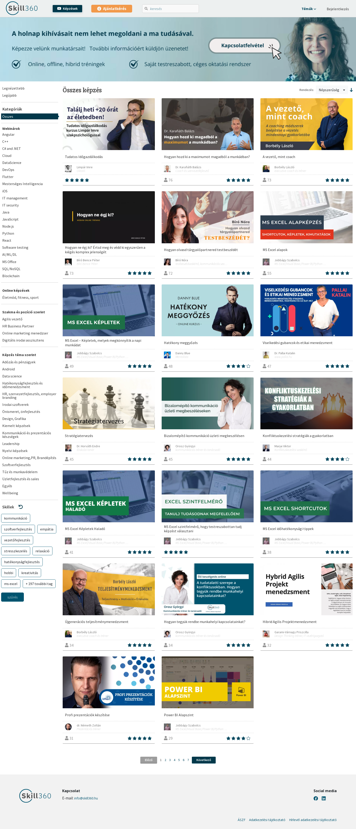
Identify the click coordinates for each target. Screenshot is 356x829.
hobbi (8, 572)
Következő (203, 760)
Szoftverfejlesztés (16, 464)
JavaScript (10, 219)
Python (8, 233)
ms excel (10, 583)
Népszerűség (332, 90)
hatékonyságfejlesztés (22, 562)
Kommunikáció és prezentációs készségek (26, 435)
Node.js (8, 226)
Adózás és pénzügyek (18, 362)
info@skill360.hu (86, 798)
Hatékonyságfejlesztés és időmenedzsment (22, 385)
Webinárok (11, 128)
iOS (4, 191)
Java (5, 212)
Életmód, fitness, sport (20, 297)
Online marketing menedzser (25, 333)
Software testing (15, 247)
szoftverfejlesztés (18, 529)
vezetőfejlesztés (17, 540)
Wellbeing (10, 493)
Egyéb (7, 486)
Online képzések (16, 290)
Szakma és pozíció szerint (23, 312)
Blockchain (11, 276)
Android (8, 369)
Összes (7, 116)
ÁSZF (241, 820)
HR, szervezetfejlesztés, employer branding (29, 396)
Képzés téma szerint (19, 354)
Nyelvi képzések (14, 450)
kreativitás (29, 572)
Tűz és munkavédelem (19, 472)
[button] (309, 8)
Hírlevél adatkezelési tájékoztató (313, 820)
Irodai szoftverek (15, 404)
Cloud (6, 155)
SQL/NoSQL (11, 268)
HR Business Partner (18, 326)
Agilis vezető (12, 319)
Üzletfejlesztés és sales (20, 479)
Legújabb (9, 95)
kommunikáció (15, 518)
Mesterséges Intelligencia (22, 183)
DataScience (11, 162)
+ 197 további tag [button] (39, 583)
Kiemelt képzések (16, 425)
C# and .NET (11, 148)
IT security (10, 205)
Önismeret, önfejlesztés (21, 411)
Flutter (7, 176)
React (6, 240)
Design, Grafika (14, 418)
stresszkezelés (15, 551)
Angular (8, 134)
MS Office (9, 261)
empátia (46, 529)
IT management (15, 198)
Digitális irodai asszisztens (23, 340)
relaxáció (42, 551)
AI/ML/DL (9, 254)
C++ (5, 141)
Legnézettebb (13, 88)
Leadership (11, 443)
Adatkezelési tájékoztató (267, 820)
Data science (12, 376)
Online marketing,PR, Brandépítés (29, 457)
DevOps (8, 169)
